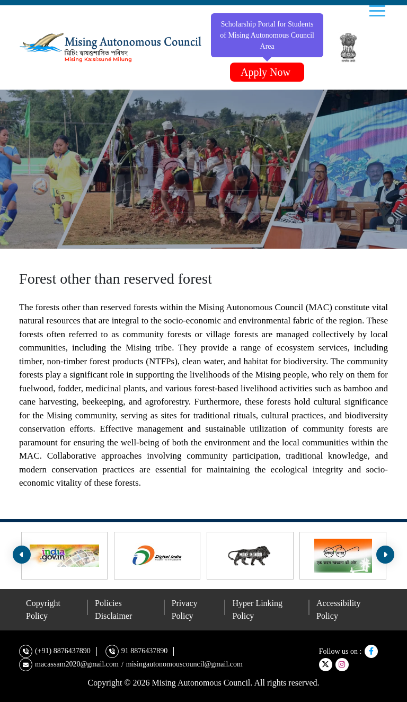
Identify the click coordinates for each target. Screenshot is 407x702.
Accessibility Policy (338, 609)
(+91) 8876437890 (63, 651)
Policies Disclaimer (113, 609)
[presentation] (22, 555)
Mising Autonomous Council (201, 682)
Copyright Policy (43, 609)
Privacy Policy (185, 609)
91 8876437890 (144, 651)
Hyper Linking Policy (257, 609)
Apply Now (265, 72)
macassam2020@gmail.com (77, 664)
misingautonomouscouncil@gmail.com (184, 664)
